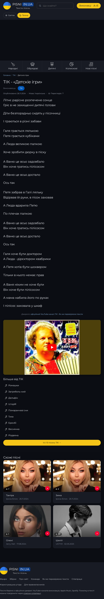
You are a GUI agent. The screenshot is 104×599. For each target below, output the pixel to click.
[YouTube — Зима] (97, 488)
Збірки (13, 579)
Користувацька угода (10, 585)
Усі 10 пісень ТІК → (52, 443)
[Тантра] (27, 481)
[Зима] (77, 481)
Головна (7, 75)
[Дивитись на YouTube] (52, 347)
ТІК (14, 75)
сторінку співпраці (32, 593)
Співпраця (76, 579)
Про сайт (23, 579)
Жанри (3, 579)
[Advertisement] (52, 40)
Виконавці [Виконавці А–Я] (88, 6)
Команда (35, 579)
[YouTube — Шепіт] (97, 533)
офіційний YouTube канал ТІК (44, 314)
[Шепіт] (77, 526)
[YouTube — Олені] (47, 533)
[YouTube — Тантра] (47, 488)
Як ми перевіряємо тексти (70, 314)
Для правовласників (34, 585)
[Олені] (27, 526)
